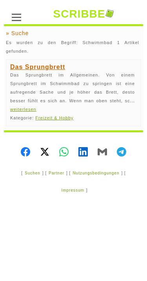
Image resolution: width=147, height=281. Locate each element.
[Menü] (16, 16)
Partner (56, 173)
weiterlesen (23, 109)
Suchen (32, 173)
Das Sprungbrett (37, 67)
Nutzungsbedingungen (96, 173)
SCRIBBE (83, 14)
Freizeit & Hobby (54, 118)
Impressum (72, 190)
